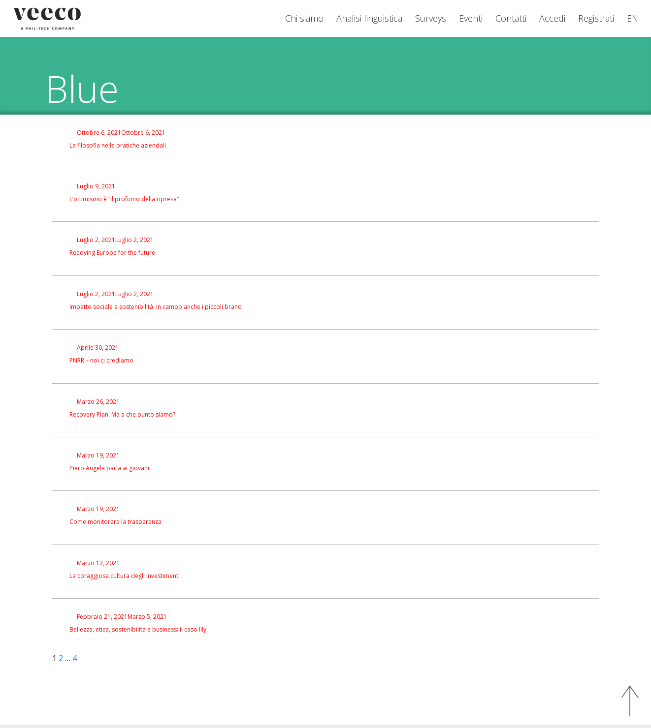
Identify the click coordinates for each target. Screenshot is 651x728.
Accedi (552, 18)
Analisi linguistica (369, 18)
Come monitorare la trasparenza (115, 521)
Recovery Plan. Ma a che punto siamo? (122, 414)
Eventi (471, 18)
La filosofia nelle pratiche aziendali (117, 145)
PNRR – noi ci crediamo (101, 360)
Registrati (596, 18)
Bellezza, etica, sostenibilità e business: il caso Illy (137, 629)
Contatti (510, 18)
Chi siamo (304, 18)
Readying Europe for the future (112, 252)
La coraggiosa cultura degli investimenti (124, 576)
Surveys (430, 18)
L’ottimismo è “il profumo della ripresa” (124, 199)
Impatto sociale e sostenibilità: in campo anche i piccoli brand (155, 306)
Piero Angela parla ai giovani (109, 468)
